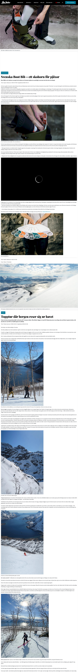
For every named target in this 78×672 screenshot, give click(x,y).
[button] (20, 2)
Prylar (2, 262)
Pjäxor (5, 262)
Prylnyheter (9, 262)
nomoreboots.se (46, 211)
